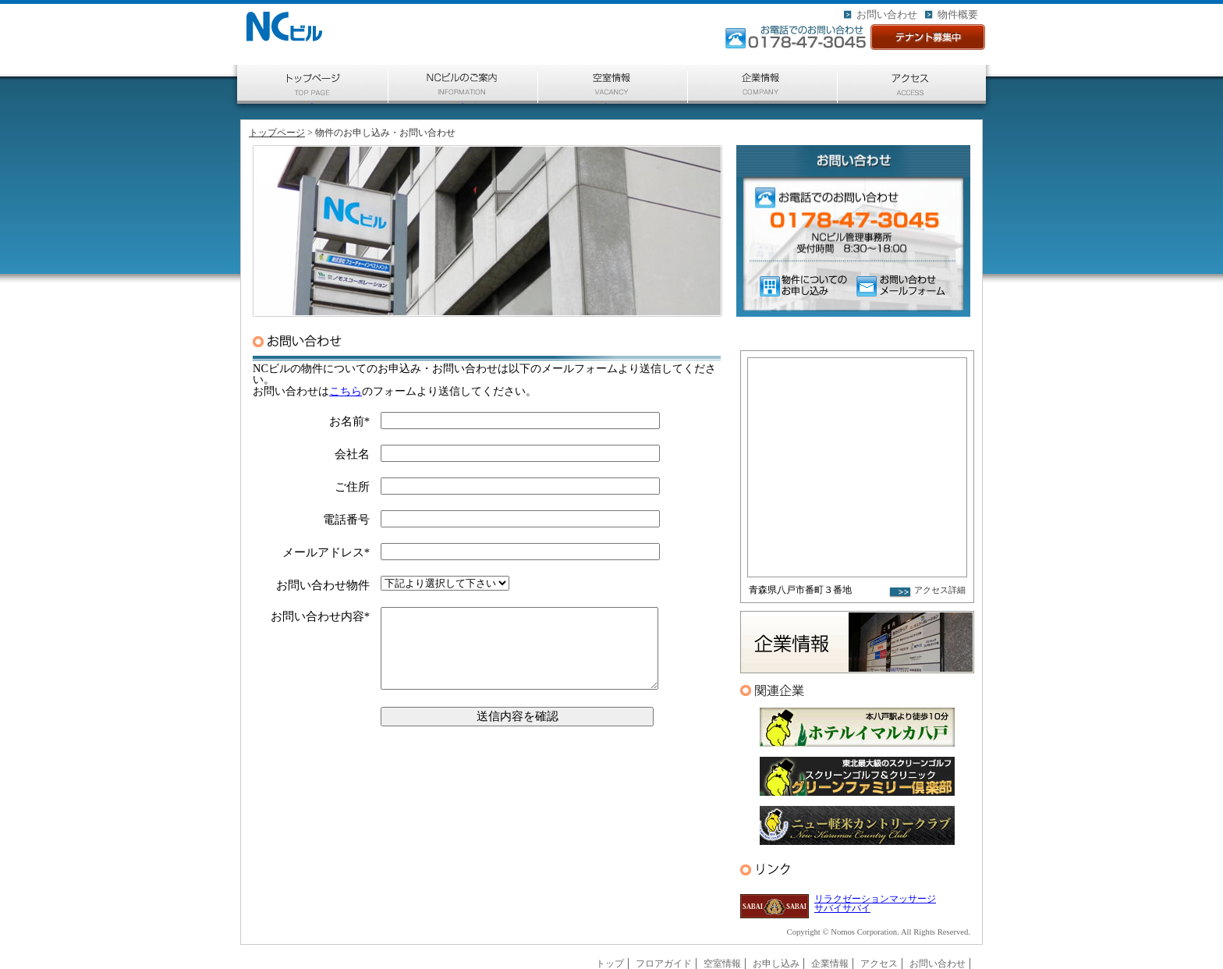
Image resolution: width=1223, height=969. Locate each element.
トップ (610, 963)
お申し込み (776, 963)
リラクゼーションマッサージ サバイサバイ (875, 903)
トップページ (312, 103)
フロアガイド (664, 963)
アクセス (912, 103)
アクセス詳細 (940, 591)
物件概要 (958, 14)
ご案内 (463, 103)
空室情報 (613, 103)
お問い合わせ (886, 14)
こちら (345, 391)
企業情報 (763, 103)
